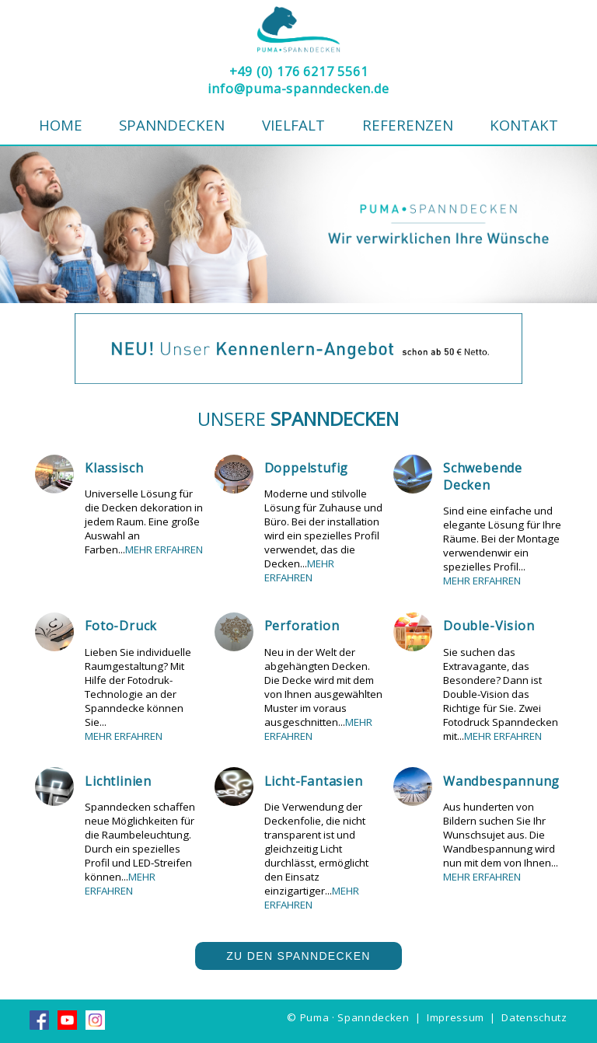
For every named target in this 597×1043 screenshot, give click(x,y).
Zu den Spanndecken (298, 956)
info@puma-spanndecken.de (298, 88)
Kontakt (524, 124)
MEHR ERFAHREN (164, 549)
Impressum (455, 1017)
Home (60, 124)
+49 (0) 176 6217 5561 (298, 71)
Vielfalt (293, 124)
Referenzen (407, 124)
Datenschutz (534, 1017)
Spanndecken (172, 124)
